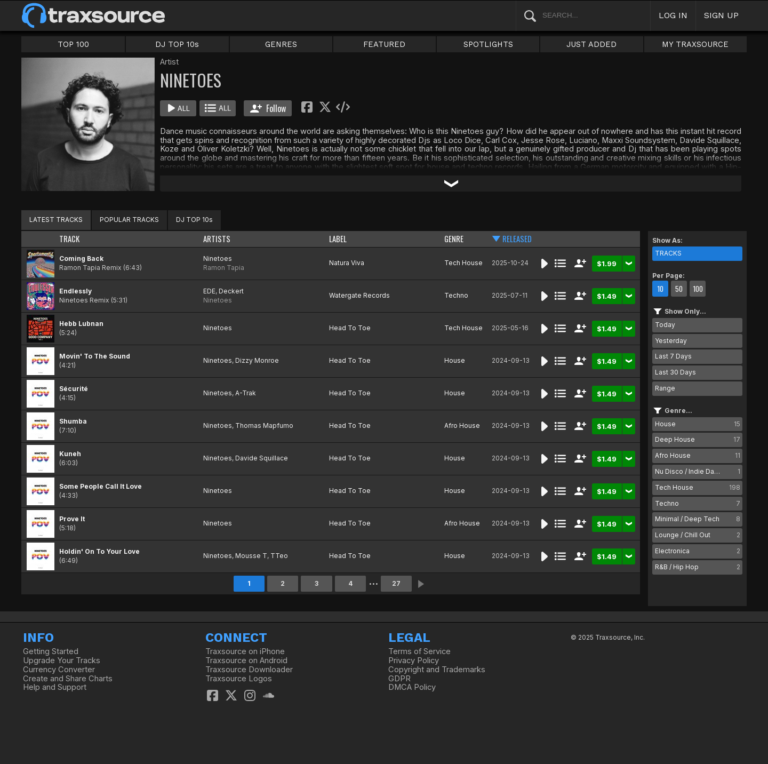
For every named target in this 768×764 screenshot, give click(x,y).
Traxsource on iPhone (245, 651)
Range (665, 388)
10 (660, 288)
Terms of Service (419, 651)
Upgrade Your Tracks (61, 660)
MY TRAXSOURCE (695, 44)
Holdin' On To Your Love (99, 551)
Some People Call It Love (100, 486)
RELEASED (517, 238)
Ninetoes (217, 258)
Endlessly (75, 291)
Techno (456, 295)
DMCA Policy (412, 687)
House (454, 360)
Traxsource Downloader (249, 669)
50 (679, 288)
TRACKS (668, 253)
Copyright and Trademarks (436, 669)
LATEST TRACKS (56, 220)
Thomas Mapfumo (264, 425)
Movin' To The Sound (94, 356)
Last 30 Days (675, 372)
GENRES (281, 44)
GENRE (453, 238)
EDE (209, 291)
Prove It (72, 519)
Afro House (462, 425)
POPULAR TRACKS (129, 220)
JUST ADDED (591, 44)
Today (665, 325)
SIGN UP (721, 15)
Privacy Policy (413, 660)
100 (698, 288)
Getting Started (50, 651)
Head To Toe (350, 328)
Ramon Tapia (223, 268)
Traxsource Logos (238, 678)
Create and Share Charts (68, 678)
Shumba (73, 421)
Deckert (231, 291)
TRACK (69, 238)
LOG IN (673, 15)
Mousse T (251, 556)
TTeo (279, 556)
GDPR (399, 678)
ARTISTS (216, 238)
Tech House (463, 263)
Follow (268, 108)
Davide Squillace (261, 458)
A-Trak (245, 393)
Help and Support (54, 687)
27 (396, 583)
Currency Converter (59, 669)
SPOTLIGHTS (488, 44)
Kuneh (70, 454)
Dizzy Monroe (257, 360)
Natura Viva (346, 263)
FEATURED (384, 44)
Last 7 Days (673, 356)
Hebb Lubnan (81, 324)
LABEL (338, 238)
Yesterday (671, 341)
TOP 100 (73, 44)
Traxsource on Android (246, 660)
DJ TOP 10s (177, 44)
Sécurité (73, 389)
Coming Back (81, 258)
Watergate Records (359, 295)
